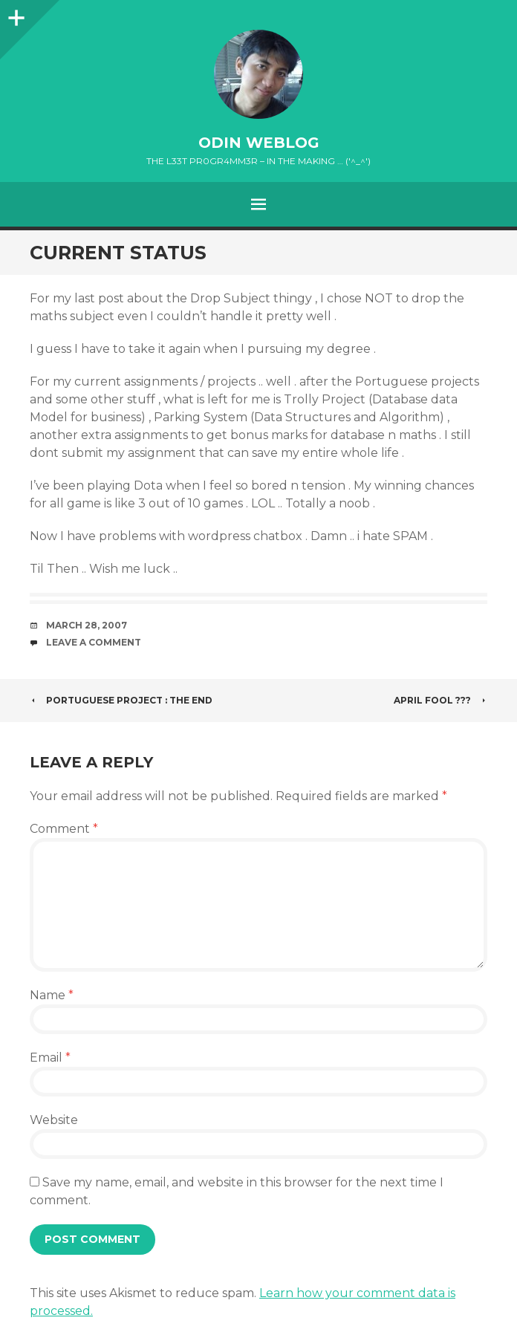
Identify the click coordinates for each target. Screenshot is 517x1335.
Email (50, 1057)
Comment (64, 829)
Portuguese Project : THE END (121, 700)
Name (52, 995)
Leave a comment (93, 642)
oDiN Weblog (258, 143)
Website (54, 1120)
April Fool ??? (440, 700)
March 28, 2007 (86, 625)
